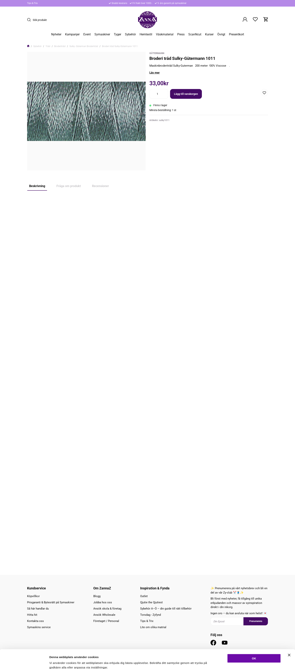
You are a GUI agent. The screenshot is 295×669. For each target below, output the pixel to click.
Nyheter (56, 34)
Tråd (48, 46)
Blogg (96, 596)
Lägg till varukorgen (186, 93)
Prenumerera (255, 621)
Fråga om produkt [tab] (68, 186)
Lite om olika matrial (153, 627)
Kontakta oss (35, 621)
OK (254, 640)
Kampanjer (72, 34)
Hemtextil (146, 34)
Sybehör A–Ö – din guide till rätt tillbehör (166, 608)
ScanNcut (194, 34)
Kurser (209, 34)
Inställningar (204, 661)
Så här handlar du (38, 608)
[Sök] (30, 20)
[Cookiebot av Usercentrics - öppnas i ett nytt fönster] (24, 661)
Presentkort (236, 34)
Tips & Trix (32, 3)
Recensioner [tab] (100, 186)
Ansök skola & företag (107, 608)
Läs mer (154, 72)
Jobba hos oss (102, 602)
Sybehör (130, 34)
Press (181, 34)
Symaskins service (39, 627)
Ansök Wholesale (104, 614)
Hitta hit (32, 614)
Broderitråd (59, 46)
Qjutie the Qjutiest (151, 602)
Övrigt (221, 34)
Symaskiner (102, 34)
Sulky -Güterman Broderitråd (83, 46)
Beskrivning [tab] (37, 186)
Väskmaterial (164, 34)
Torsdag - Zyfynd (150, 614)
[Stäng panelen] (289, 637)
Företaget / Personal (106, 621)
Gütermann (156, 53)
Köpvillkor (33, 596)
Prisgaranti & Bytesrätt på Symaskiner (50, 602)
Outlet (144, 596)
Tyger (117, 34)
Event (87, 34)
